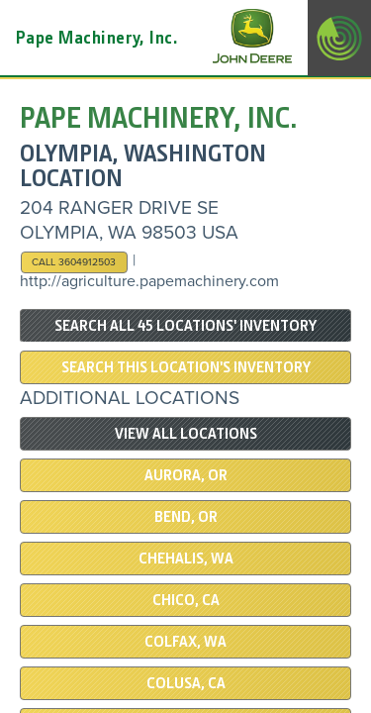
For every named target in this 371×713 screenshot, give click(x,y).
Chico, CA (186, 600)
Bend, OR (186, 517)
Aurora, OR (186, 475)
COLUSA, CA (186, 683)
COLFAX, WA (185, 642)
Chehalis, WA (186, 558)
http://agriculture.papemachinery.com (149, 281)
